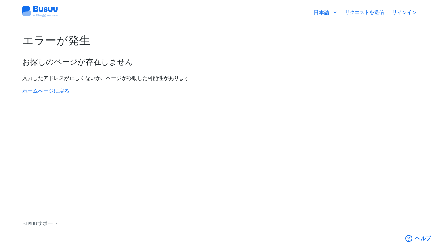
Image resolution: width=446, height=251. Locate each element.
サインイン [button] (404, 12)
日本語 (322, 12)
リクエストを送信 (364, 12)
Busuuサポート (40, 223)
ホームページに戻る (45, 91)
